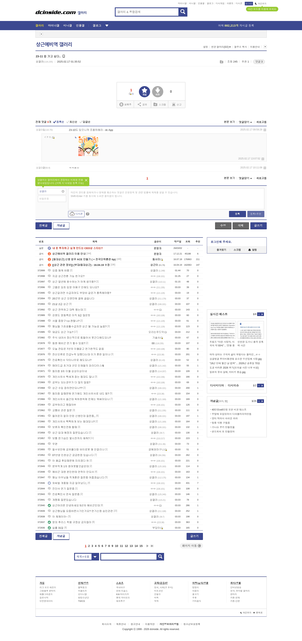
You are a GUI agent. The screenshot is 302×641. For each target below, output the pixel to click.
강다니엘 (82, 594)
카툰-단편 (235, 601)
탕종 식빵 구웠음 (221, 422)
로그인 (249, 3)
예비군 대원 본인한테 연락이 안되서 (71, 471)
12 (126, 546)
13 (131, 546)
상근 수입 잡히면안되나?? (65, 388)
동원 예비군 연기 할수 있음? (66, 343)
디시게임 (220, 3)
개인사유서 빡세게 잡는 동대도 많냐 (71, 376)
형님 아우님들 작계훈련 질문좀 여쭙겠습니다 (76, 477)
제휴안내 (121, 624)
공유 (142, 104)
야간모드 (261, 3)
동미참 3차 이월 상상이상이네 (67, 371)
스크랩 (221, 62)
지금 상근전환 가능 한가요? (66, 276)
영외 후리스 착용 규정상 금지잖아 (69, 522)
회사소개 (106, 624)
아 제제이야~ (57, 516)
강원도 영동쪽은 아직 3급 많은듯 (69, 315)
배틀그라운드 (46, 594)
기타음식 (196, 601)
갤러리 (39, 25)
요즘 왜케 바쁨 (58, 270)
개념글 (61, 225)
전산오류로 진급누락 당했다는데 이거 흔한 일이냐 (79, 354)
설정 (205, 47)
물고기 (195, 594)
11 (121, 546)
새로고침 (261, 122)
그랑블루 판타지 (48, 591)
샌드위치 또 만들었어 (223, 431)
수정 (223, 225)
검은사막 (44, 597)
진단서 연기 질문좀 (61, 488)
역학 (156, 601)
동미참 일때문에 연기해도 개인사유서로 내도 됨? (78, 393)
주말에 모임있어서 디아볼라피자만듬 (232, 414)
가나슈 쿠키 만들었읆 (223, 427)
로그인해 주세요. (221, 241)
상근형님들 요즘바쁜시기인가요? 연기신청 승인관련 (80, 511)
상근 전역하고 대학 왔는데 (65, 309)
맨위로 (258, 612)
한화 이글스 (122, 591)
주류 (194, 597)
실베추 (125, 104)
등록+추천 (255, 214)
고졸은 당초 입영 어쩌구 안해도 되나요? (73, 287)
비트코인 (158, 591)
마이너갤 (182, 3)
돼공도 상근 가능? (60, 332)
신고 (177, 104)
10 (116, 546)
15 (141, 546)
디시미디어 (217, 385)
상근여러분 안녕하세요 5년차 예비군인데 (74, 505)
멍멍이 (195, 587)
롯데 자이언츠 (123, 597)
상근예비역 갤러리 (54, 44)
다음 (147, 546)
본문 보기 (229, 121)
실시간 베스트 (219, 314)
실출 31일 (56, 527)
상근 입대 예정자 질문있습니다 (68, 432)
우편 (52, 443)
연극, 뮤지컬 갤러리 (240, 591)
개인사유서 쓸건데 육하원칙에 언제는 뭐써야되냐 (78, 399)
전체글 (43, 225)
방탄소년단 (83, 597)
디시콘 (239, 3)
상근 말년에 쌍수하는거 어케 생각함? (71, 281)
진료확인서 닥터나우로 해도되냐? (69, 360)
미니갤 (192, 3)
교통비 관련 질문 (60, 410)
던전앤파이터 (46, 601)
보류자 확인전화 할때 (62, 427)
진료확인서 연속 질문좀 (64, 494)
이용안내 (255, 47)
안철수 (157, 594)
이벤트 (230, 3)
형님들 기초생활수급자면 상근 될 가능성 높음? (77, 326)
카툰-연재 (235, 597)
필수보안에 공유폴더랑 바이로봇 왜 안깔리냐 (76, 449)
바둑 (156, 597)
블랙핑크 (82, 587)
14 (136, 546)
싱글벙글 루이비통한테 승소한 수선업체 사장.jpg (236, 359)
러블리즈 (82, 591)
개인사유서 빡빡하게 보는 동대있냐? (71, 421)
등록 (237, 214)
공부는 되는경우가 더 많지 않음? (69, 382)
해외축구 (120, 601)
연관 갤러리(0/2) (221, 47)
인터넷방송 (235, 587)
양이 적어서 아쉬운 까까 (225, 418)
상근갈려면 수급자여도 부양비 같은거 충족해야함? (79, 292)
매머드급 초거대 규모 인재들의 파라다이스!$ (76, 365)
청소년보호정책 (191, 624)
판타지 (233, 594)
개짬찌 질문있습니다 (62, 499)
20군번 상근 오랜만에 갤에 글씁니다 (71, 298)
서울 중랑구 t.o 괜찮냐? (64, 320)
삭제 (265, 130)
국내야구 (120, 587)
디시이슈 (233, 385)
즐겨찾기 (221, 249)
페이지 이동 (191, 545)
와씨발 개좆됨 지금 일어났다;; (67, 483)
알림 (252, 249)
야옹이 (195, 591)
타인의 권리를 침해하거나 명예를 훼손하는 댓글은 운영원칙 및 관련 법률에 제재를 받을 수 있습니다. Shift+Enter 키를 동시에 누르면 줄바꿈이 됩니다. (124, 194)
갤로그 (210, 3)
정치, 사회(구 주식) (163, 587)
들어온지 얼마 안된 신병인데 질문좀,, (71, 415)
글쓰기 (258, 225)
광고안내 (135, 624)
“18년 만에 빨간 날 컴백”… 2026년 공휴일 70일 (235, 363)
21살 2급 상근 (58, 304)
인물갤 (201, 3)
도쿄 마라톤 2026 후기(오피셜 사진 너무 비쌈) (234, 367)
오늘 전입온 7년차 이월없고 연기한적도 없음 (76, 348)
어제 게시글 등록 (236, 25)
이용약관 (150, 624)
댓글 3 (259, 61)
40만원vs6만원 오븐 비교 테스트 (229, 409)
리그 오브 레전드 (48, 587)
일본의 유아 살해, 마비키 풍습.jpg (228, 372)
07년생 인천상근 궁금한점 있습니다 (70, 455)
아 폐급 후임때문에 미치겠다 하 (68, 460)
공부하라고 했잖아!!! (62, 404)
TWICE (81, 601)
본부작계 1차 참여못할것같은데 (68, 466)
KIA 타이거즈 (122, 594)
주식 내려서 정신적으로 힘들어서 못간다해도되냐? (79, 337)
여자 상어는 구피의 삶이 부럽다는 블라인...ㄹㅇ (235, 354)
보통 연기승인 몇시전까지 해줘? (69, 438)
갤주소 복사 (240, 47)
